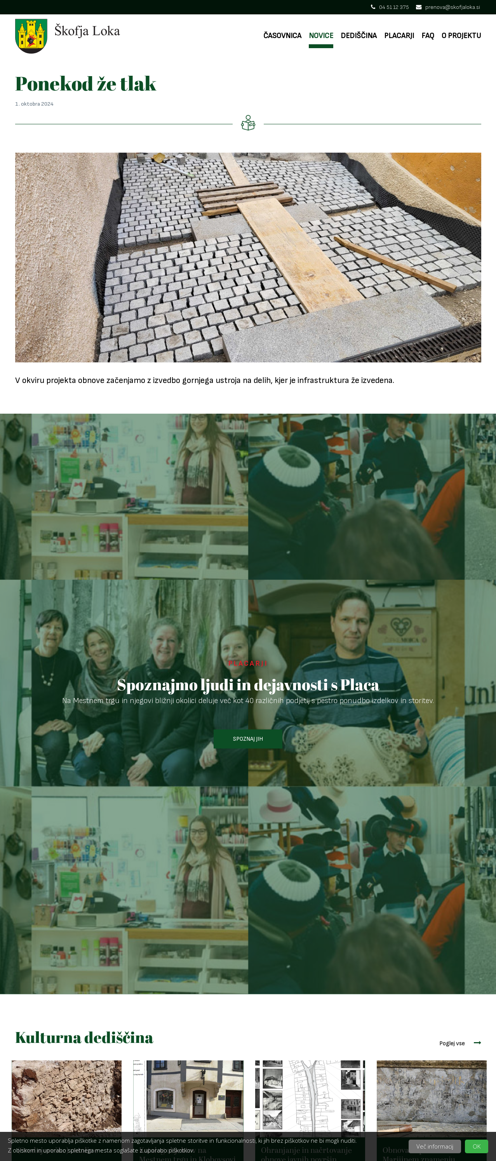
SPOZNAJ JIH (248, 739)
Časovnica (282, 35)
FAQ (427, 35)
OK (476, 1146)
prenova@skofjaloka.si (448, 7)
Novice (321, 35)
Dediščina (359, 35)
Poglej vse (460, 1043)
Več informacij (434, 1146)
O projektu (461, 35)
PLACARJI (248, 664)
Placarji (399, 35)
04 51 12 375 (390, 7)
